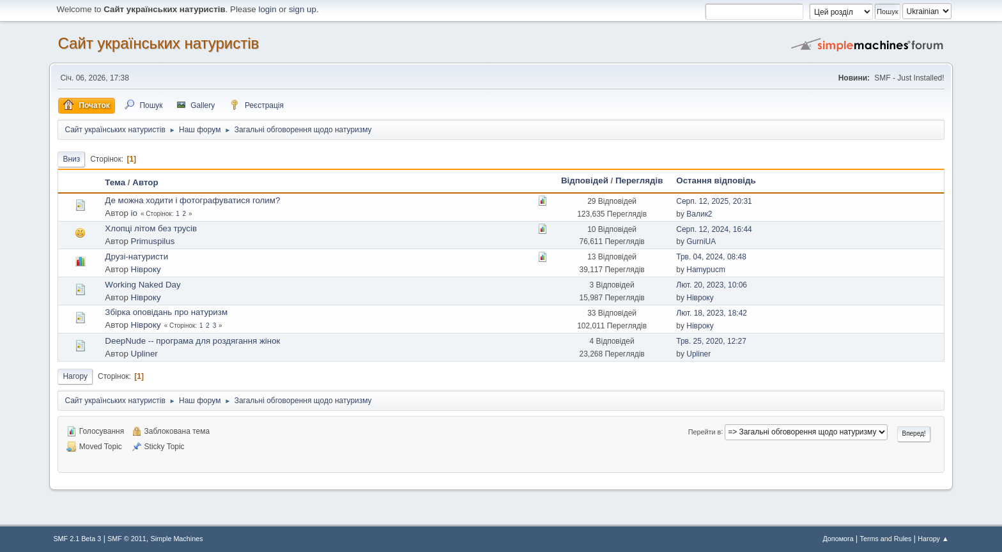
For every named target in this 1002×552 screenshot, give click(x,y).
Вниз (71, 159)
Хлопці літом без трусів (151, 228)
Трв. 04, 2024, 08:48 (711, 256)
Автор (145, 182)
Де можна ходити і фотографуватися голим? (192, 200)
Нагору (75, 376)
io (134, 213)
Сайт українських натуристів (158, 43)
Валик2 (699, 214)
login (267, 9)
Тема (115, 182)
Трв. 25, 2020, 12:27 (711, 341)
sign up (302, 9)
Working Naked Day (142, 284)
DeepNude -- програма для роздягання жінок (192, 341)
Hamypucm (705, 269)
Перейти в (704, 431)
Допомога (837, 538)
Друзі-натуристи (136, 256)
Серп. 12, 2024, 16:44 (714, 229)
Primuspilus (153, 241)
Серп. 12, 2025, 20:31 (714, 201)
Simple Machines (176, 538)
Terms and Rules (886, 538)
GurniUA (701, 241)
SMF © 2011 (126, 538)
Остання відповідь (715, 180)
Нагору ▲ (933, 538)
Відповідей (584, 180)
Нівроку (146, 269)
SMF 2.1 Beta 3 (77, 538)
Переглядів (639, 180)
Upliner (144, 353)
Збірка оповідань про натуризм (166, 312)
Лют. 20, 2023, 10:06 (711, 284)
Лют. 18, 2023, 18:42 (711, 313)
